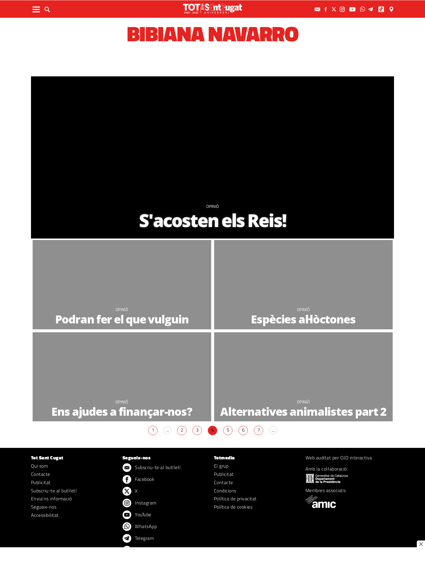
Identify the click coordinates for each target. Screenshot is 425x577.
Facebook (138, 480)
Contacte (40, 474)
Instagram (139, 503)
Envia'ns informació (51, 498)
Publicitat (41, 482)
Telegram (138, 539)
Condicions (225, 490)
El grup (221, 465)
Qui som (39, 465)
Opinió (212, 206)
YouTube (136, 515)
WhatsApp (139, 527)
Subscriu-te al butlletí (53, 490)
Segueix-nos (43, 506)
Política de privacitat (235, 498)
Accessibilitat (45, 515)
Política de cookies (233, 506)
